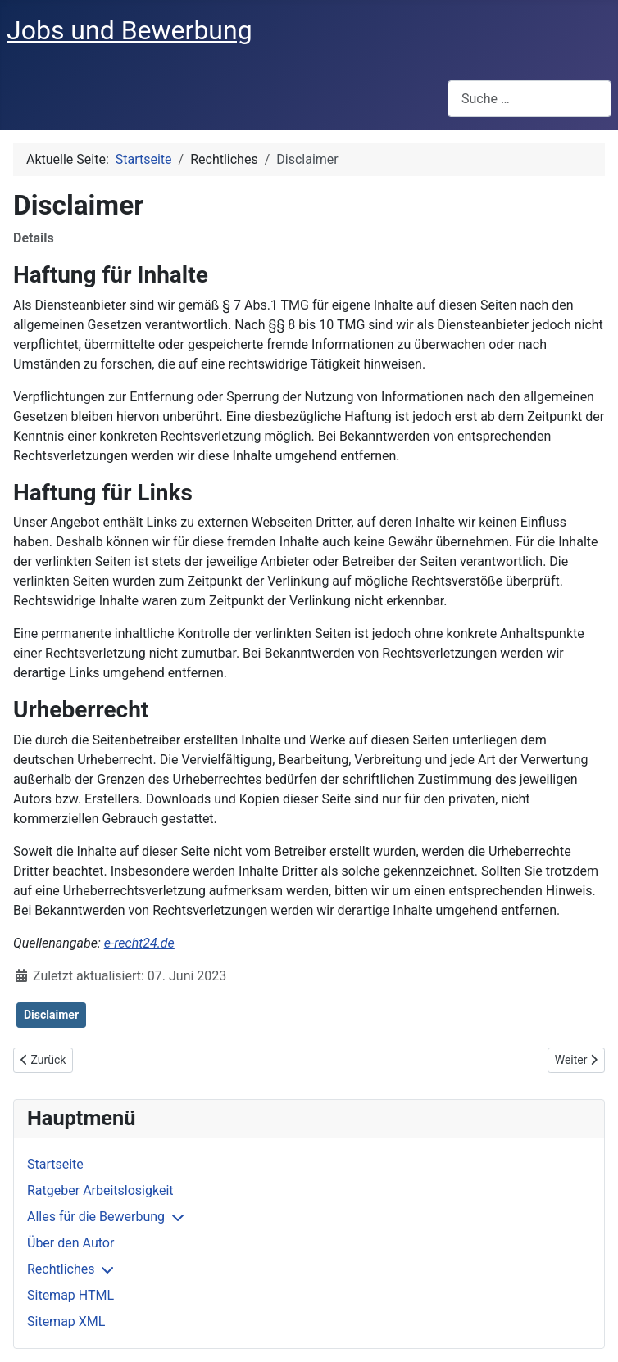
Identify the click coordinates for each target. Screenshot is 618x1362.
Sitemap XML (66, 1321)
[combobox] (529, 98)
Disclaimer (51, 1014)
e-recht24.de (139, 943)
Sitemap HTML (70, 1295)
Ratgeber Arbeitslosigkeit (100, 1190)
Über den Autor (70, 1243)
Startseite (55, 1164)
